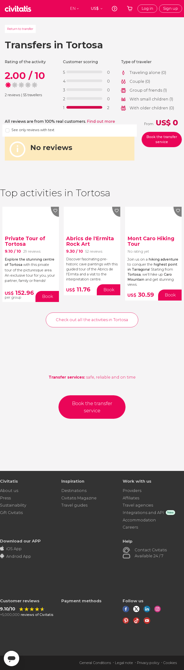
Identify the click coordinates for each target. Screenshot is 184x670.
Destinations (73, 490)
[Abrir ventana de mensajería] (11, 658)
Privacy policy (148, 663)
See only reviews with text (33, 130)
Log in (147, 8)
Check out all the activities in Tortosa (92, 320)
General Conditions (95, 663)
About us (9, 490)
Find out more (101, 121)
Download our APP (20, 540)
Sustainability (13, 505)
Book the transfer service (161, 139)
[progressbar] (84, 72)
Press (5, 498)
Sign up (170, 8)
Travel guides (74, 505)
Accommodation (139, 520)
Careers (130, 527)
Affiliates (131, 498)
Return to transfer (20, 29)
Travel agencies (138, 505)
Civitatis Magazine (79, 498)
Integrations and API (143, 512)
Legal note (124, 663)
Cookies (170, 663)
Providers (132, 490)
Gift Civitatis (11, 512)
